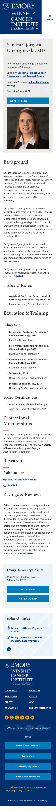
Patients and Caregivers (28, 745)
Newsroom (11, 696)
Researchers (28, 756)
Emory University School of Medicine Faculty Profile (26, 639)
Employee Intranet (40, 708)
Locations (11, 690)
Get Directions (28, 589)
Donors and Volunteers (28, 776)
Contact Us (11, 708)
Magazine (34, 690)
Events (33, 696)
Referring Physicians (28, 766)
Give (31, 702)
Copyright (9, 790)
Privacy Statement (24, 790)
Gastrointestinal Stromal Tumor (25, 76)
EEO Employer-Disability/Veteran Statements (25, 787)
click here (27, 553)
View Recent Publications (22, 479)
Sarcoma (23, 72)
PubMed (18, 276)
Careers (9, 702)
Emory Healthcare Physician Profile (27, 629)
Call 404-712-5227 (18, 101)
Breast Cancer (38, 72)
